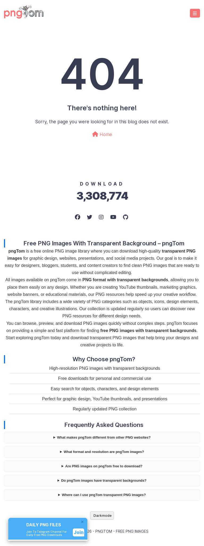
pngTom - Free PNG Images (121, 531)
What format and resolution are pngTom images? (104, 452)
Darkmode (103, 516)
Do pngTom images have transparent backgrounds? (103, 480)
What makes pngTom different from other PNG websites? (104, 437)
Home (102, 134)
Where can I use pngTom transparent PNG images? (104, 495)
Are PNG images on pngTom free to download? (103, 466)
